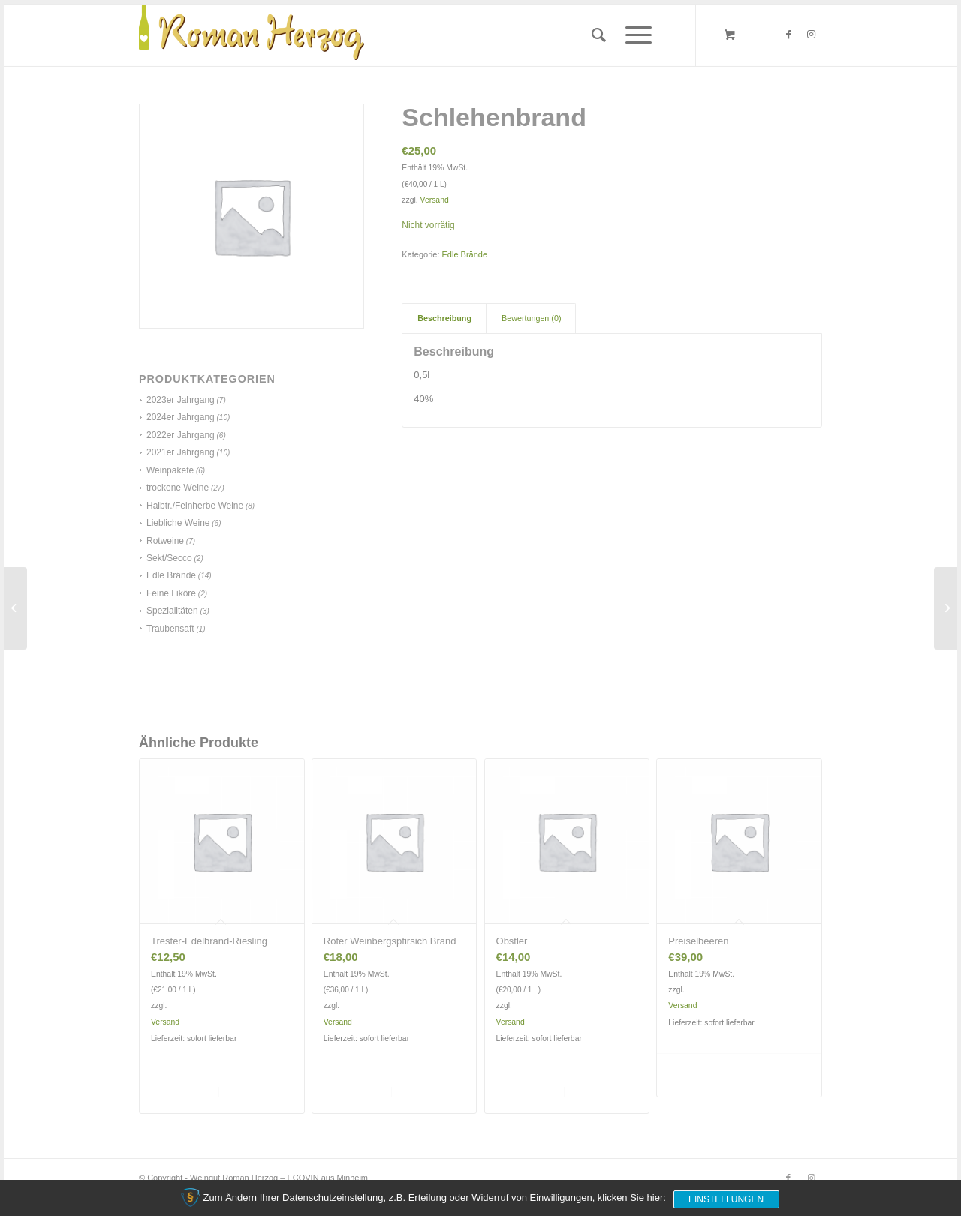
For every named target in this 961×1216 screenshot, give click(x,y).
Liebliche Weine (178, 523)
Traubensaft (170, 628)
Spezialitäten (172, 610)
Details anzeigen (256, 1091)
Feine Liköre (171, 593)
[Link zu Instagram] (811, 34)
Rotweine (165, 541)
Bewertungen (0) (531, 318)
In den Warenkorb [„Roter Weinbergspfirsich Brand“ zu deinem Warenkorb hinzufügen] (356, 1091)
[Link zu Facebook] (788, 34)
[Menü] (634, 35)
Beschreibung (444, 318)
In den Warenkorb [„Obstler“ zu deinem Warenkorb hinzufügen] (529, 1091)
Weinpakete (170, 470)
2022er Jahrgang (180, 435)
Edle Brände (171, 575)
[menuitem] (599, 35)
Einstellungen (726, 1199)
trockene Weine (177, 487)
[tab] (444, 318)
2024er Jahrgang (180, 417)
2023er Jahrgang (180, 400)
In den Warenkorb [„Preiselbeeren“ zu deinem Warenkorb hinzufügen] (700, 1074)
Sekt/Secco (169, 558)
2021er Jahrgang (180, 452)
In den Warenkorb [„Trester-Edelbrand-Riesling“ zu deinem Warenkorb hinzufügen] (183, 1091)
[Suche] (599, 35)
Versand (434, 200)
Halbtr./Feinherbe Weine (194, 505)
